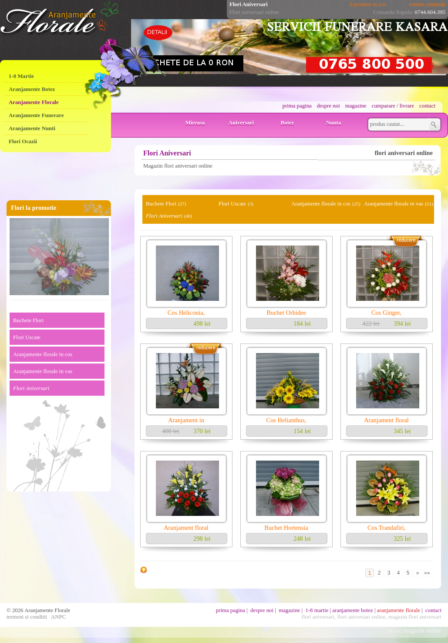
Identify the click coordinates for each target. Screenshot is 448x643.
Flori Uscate (26, 337)
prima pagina (297, 106)
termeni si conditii (27, 617)
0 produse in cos (368, 4)
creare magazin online (413, 630)
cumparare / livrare (393, 106)
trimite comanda (427, 4)
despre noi (328, 106)
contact (427, 106)
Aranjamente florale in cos (42, 354)
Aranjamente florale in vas (42, 371)
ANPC (58, 617)
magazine (356, 106)
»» (427, 573)
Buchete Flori (28, 320)
